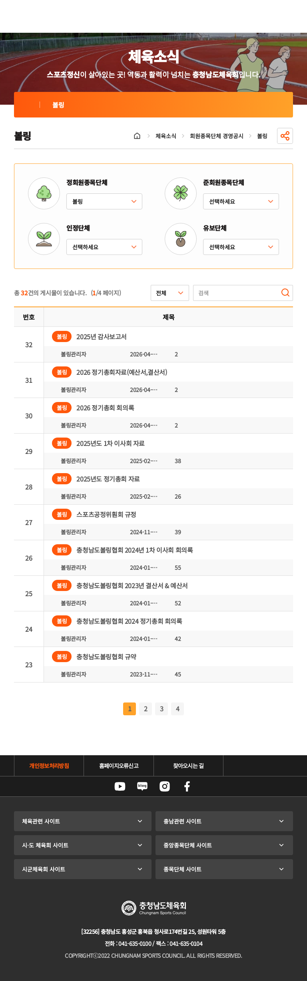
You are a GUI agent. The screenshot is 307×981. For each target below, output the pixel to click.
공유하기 (285, 136)
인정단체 (78, 228)
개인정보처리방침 (48, 766)
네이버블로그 (142, 786)
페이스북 (187, 786)
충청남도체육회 (51, 16)
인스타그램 (164, 786)
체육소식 (165, 136)
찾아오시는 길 (188, 766)
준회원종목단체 (223, 182)
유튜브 (120, 786)
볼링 (27, 104)
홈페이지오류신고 (118, 766)
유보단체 (214, 228)
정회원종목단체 (86, 182)
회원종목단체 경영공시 (216, 136)
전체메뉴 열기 (283, 16)
